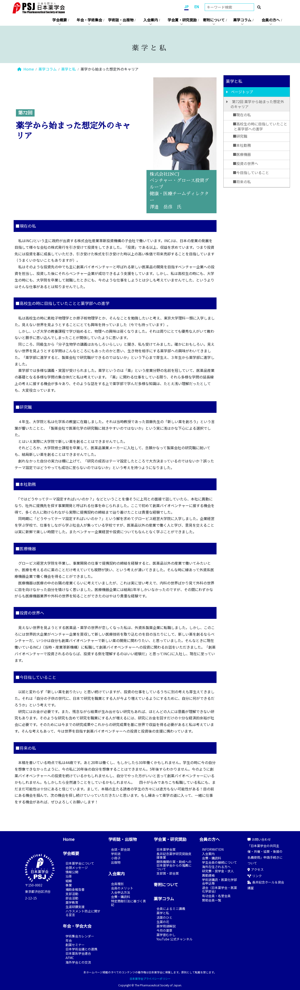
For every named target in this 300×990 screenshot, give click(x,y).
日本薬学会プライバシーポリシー (150, 978)
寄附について (214, 20)
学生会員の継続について (219, 862)
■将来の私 (242, 181)
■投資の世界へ (245, 163)
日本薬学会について (80, 863)
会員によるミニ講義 (170, 908)
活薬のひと (164, 917)
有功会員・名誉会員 (216, 896)
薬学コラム (242, 20)
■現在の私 (242, 114)
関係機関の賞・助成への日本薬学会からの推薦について (174, 865)
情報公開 (72, 872)
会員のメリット (122, 888)
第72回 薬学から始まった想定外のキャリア (257, 104)
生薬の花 (162, 921)
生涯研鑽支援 (75, 906)
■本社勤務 (242, 145)
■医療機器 (242, 154)
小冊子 (116, 858)
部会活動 (72, 898)
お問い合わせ (259, 839)
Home (25, 69)
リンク (254, 875)
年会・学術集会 (89, 20)
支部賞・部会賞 (167, 873)
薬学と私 (68, 69)
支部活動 (72, 893)
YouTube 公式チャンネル (174, 939)
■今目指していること (251, 172)
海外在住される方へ (216, 866)
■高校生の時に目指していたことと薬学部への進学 (260, 126)
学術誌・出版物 (121, 20)
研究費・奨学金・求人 (218, 871)
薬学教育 (72, 902)
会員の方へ (271, 20)
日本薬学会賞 (166, 849)
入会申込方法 (120, 892)
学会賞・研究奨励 (182, 20)
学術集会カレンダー (80, 936)
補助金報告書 (75, 889)
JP (186, 6)
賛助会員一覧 (211, 900)
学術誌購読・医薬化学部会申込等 (219, 881)
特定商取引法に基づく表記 (128, 903)
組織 (69, 880)
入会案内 (150, 20)
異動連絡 (208, 875)
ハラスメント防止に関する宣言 (83, 913)
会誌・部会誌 (120, 849)
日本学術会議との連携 (81, 949)
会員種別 (117, 883)
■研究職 (240, 136)
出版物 (116, 862)
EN (196, 6)
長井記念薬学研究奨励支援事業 (174, 855)
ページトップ (242, 91)
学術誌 (116, 853)
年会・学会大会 (77, 926)
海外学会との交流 (78, 962)
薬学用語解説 (166, 926)
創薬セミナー (75, 944)
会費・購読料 (120, 896)
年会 (69, 940)
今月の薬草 (164, 930)
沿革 (69, 876)
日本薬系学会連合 (78, 953)
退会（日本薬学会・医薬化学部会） (219, 889)
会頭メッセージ (77, 867)
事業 (69, 885)
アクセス (255, 869)
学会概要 (59, 20)
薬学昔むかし (166, 934)
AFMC (70, 957)
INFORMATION (213, 849)
